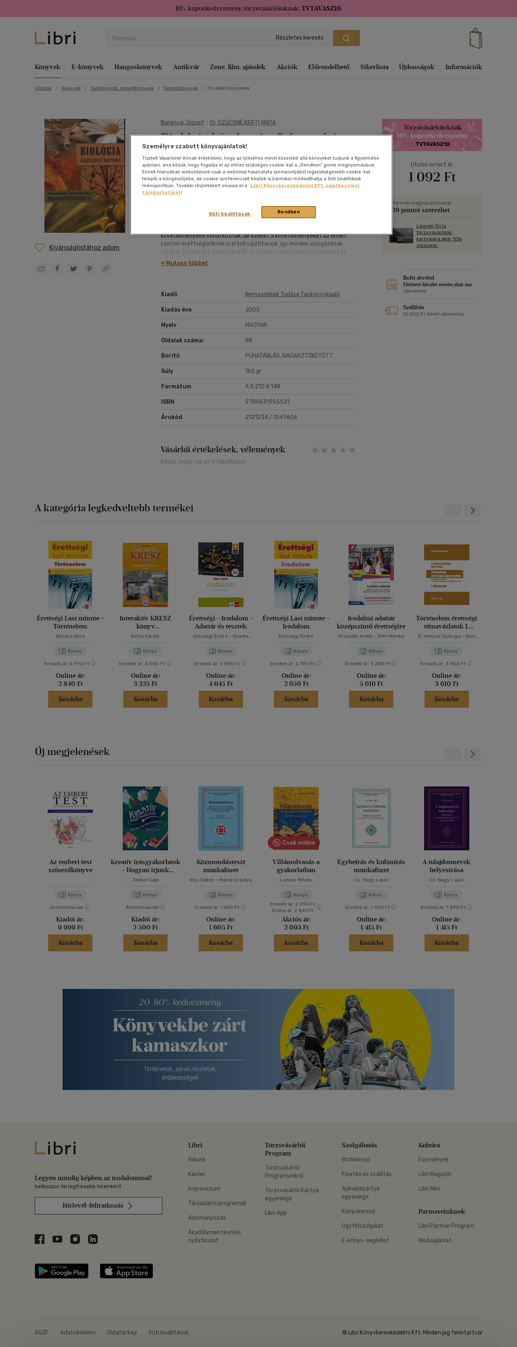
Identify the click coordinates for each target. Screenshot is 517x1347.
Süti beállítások (229, 214)
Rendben (288, 212)
